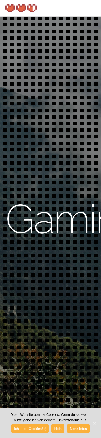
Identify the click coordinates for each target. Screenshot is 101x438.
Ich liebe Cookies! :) (30, 429)
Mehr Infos (78, 429)
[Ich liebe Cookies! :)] (94, 423)
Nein (58, 429)
